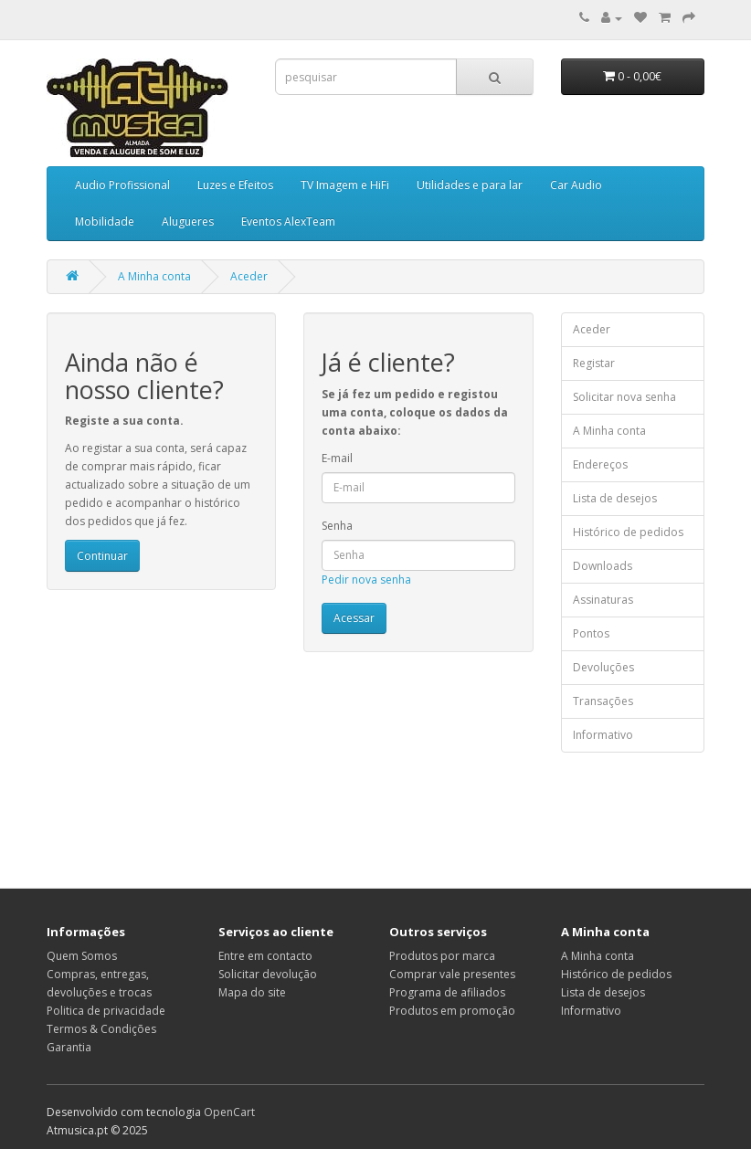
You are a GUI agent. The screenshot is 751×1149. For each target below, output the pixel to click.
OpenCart (229, 1112)
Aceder (249, 276)
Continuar (102, 556)
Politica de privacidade (106, 1010)
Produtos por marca (442, 956)
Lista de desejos (615, 498)
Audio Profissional (122, 185)
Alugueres (188, 221)
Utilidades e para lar (470, 185)
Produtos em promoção (452, 1010)
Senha (337, 525)
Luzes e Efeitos (235, 185)
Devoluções (603, 667)
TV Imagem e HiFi (345, 185)
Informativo (603, 735)
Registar (594, 363)
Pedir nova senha (366, 579)
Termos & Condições (101, 1029)
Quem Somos (82, 956)
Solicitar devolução (267, 974)
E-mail (337, 458)
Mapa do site (252, 992)
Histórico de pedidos (628, 532)
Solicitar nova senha (624, 397)
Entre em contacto (265, 956)
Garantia (69, 1047)
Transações (603, 701)
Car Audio (576, 185)
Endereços (600, 464)
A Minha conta (154, 276)
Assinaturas (603, 599)
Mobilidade (104, 221)
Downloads (602, 566)
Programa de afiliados (447, 992)
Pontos (591, 633)
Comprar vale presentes (452, 974)
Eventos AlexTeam (288, 221)
